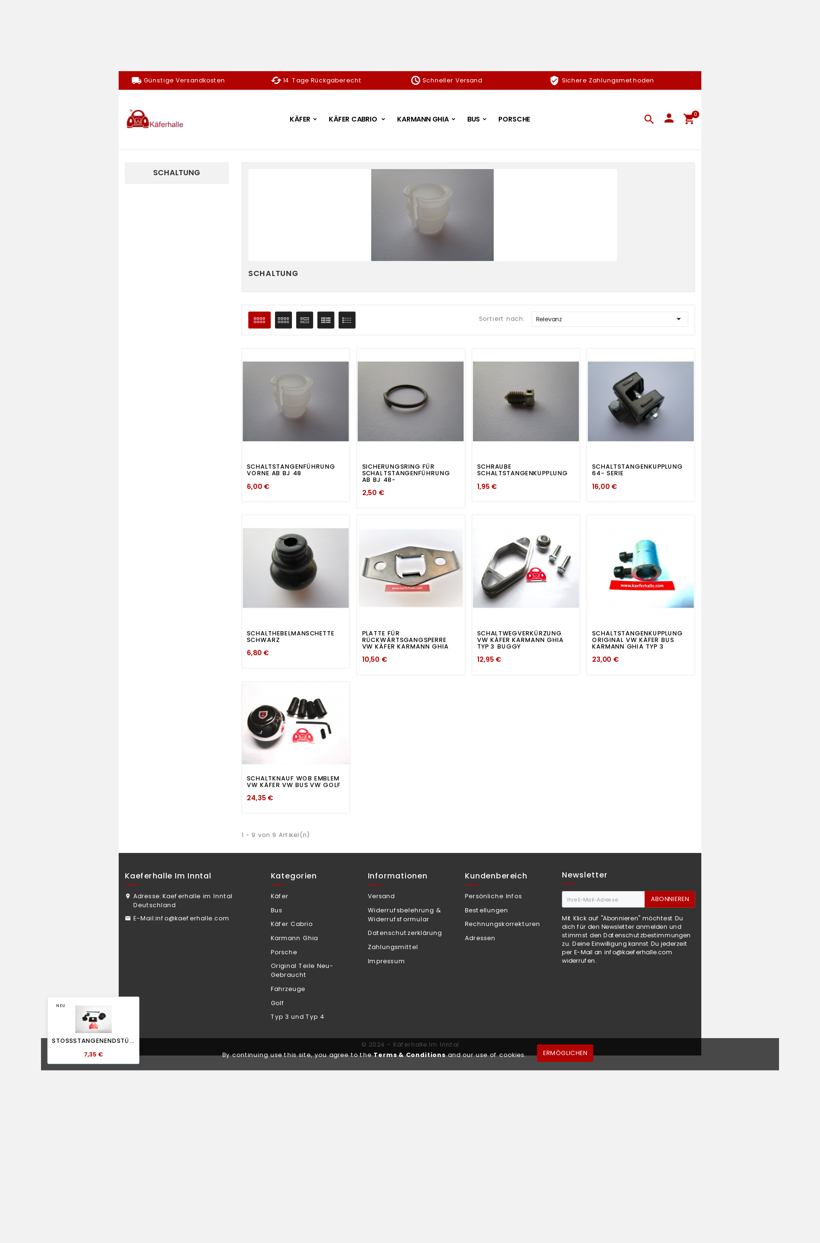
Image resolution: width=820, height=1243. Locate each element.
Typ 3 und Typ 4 (298, 1017)
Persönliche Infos (493, 896)
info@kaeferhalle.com (192, 918)
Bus (276, 910)
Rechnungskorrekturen (502, 924)
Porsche (284, 952)
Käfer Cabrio (292, 924)
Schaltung (177, 172)
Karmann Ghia (294, 938)
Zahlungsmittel (393, 947)
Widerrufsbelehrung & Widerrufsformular (404, 914)
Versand (381, 896)
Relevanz (610, 319)
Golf (278, 1003)
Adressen (480, 938)
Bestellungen (486, 910)
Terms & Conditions (409, 1054)
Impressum (386, 961)
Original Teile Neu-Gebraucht (302, 970)
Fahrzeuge (288, 989)
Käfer (280, 896)
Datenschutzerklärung (405, 933)
